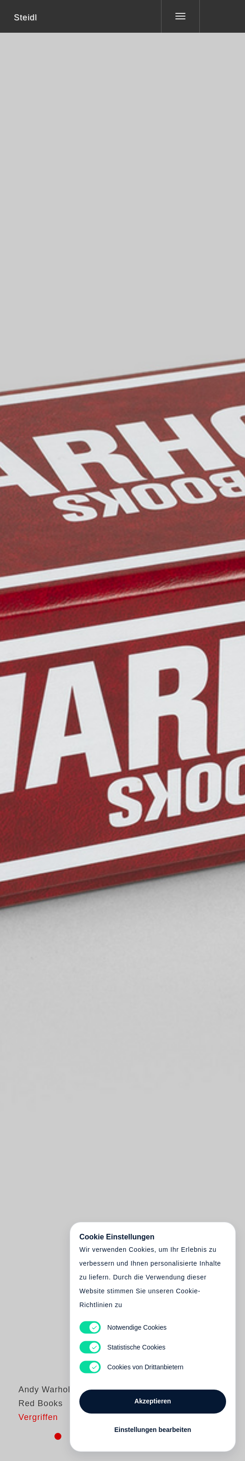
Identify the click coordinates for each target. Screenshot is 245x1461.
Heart (88, 725)
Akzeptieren (152, 1401)
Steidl (25, 17)
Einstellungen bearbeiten (152, 1429)
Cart (123, 725)
